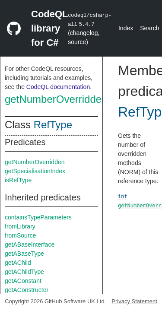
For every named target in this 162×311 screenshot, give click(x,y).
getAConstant (23, 280)
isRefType (18, 180)
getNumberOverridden (56, 99)
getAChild (18, 262)
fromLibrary (20, 226)
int (122, 196)
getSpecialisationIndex (35, 171)
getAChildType (24, 271)
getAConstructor (26, 289)
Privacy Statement (134, 301)
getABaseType (24, 253)
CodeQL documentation (58, 86)
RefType (53, 124)
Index (125, 28)
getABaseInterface (29, 244)
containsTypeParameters (38, 217)
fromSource (20, 235)
